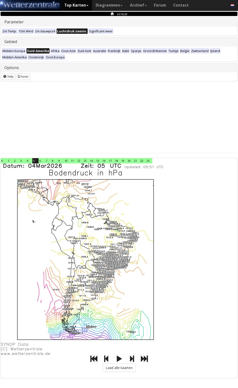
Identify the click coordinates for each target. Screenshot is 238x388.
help (8, 76)
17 (110, 160)
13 (85, 160)
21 (135, 160)
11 (72, 160)
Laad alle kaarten (119, 367)
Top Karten (76, 5)
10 (66, 160)
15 (97, 160)
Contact (181, 5)
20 (129, 160)
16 (103, 160)
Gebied (10, 41)
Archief (138, 5)
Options (11, 67)
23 (148, 160)
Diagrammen (109, 5)
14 (91, 160)
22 (141, 160)
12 (78, 160)
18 (116, 160)
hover (23, 76)
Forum (160, 5)
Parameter (14, 22)
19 (122, 160)
